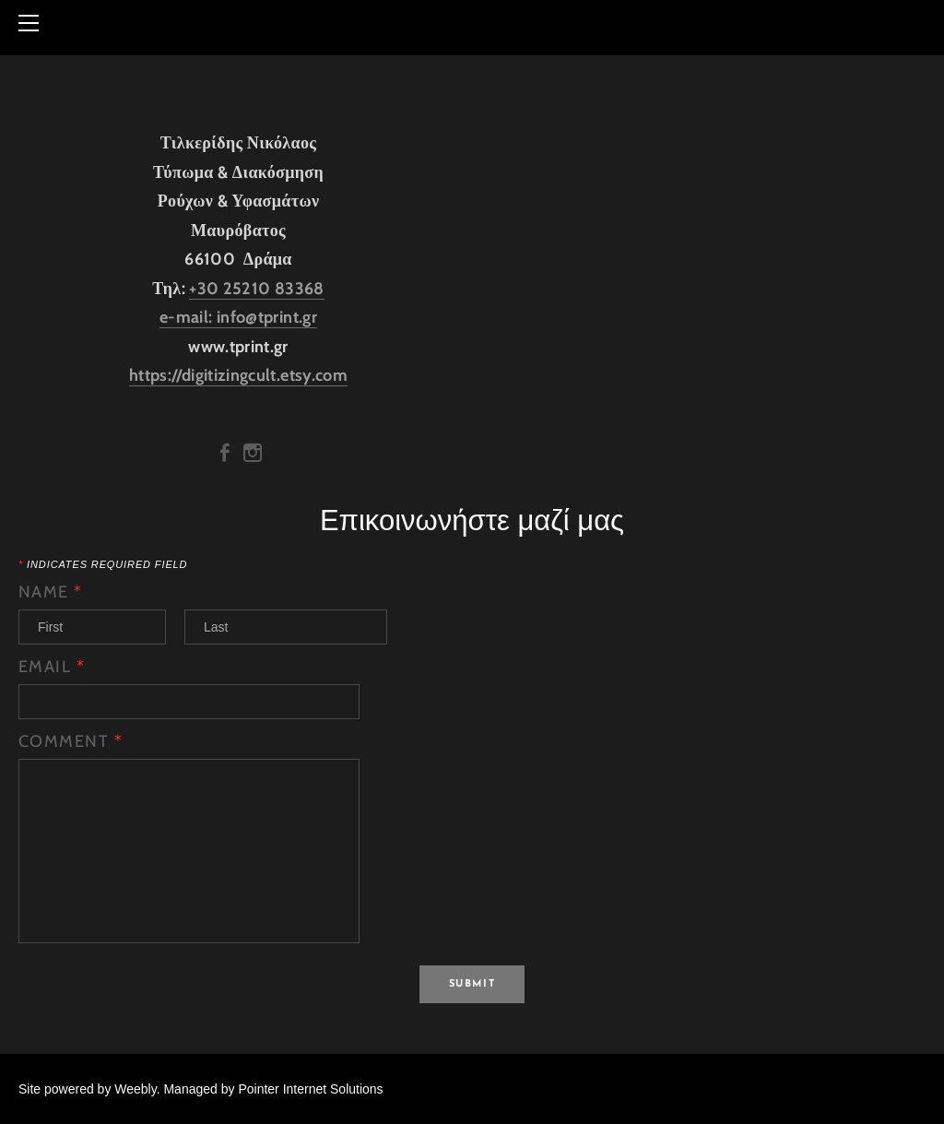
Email (51, 666)
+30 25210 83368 (256, 288)
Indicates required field (102, 565)
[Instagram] (252, 453)
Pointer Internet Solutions (310, 1089)
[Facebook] (225, 453)
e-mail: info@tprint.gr (238, 317)
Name (50, 592)
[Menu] (32, 23)
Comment (70, 741)
